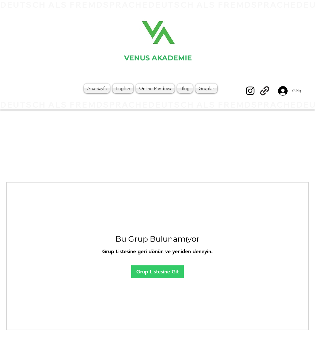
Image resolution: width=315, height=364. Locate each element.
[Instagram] (250, 90)
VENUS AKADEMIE (158, 58)
